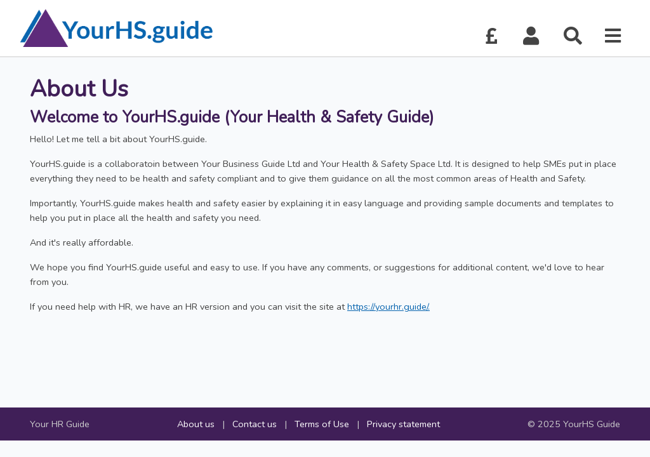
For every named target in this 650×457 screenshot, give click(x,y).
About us (196, 424)
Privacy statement (403, 424)
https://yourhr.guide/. (388, 306)
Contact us (254, 424)
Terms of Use (322, 424)
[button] (531, 36)
